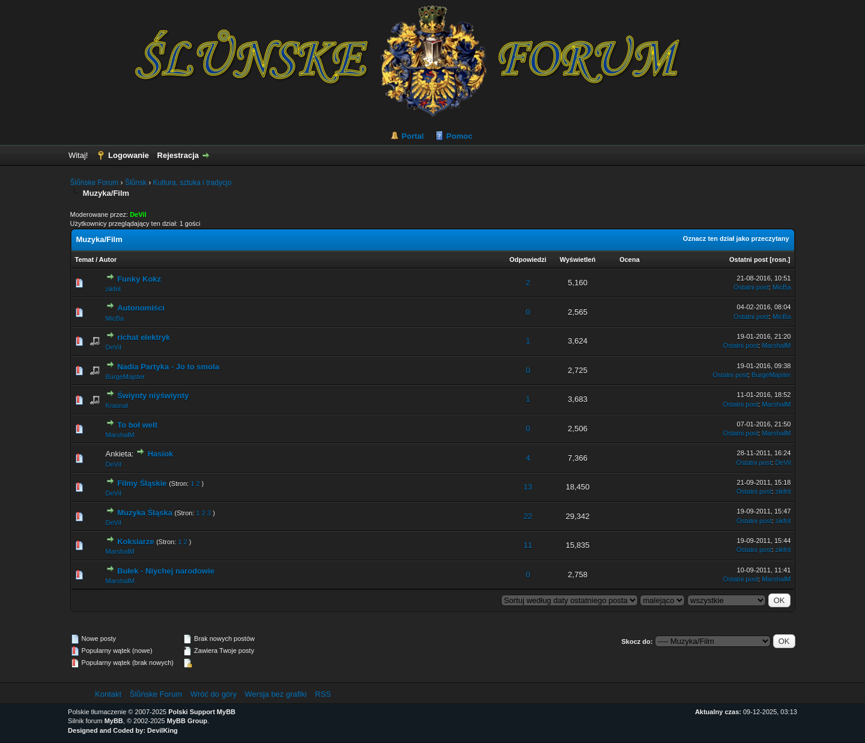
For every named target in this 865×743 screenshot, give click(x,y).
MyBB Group (187, 720)
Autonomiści (141, 307)
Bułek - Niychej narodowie (165, 570)
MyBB (114, 720)
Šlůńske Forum (94, 182)
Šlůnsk (136, 182)
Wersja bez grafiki (276, 694)
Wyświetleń (578, 259)
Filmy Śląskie (141, 483)
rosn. (780, 259)
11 (528, 545)
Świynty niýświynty (153, 395)
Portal (413, 136)
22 (528, 516)
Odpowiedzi (528, 259)
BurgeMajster (125, 376)
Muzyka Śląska (144, 512)
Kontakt (108, 694)
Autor (108, 259)
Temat (84, 259)
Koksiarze (135, 541)
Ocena (629, 259)
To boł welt (137, 424)
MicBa (781, 287)
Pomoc (459, 136)
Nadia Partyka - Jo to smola (168, 366)
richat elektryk (143, 337)
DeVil (113, 347)
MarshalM (776, 345)
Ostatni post (748, 259)
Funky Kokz (139, 279)
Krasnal (117, 405)
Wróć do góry (213, 694)
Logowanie (128, 155)
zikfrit (113, 289)
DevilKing (162, 730)
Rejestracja (178, 155)
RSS (323, 694)
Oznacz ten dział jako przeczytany (736, 238)
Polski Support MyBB (201, 711)
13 (528, 486)
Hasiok (161, 453)
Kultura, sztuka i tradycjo (192, 182)
